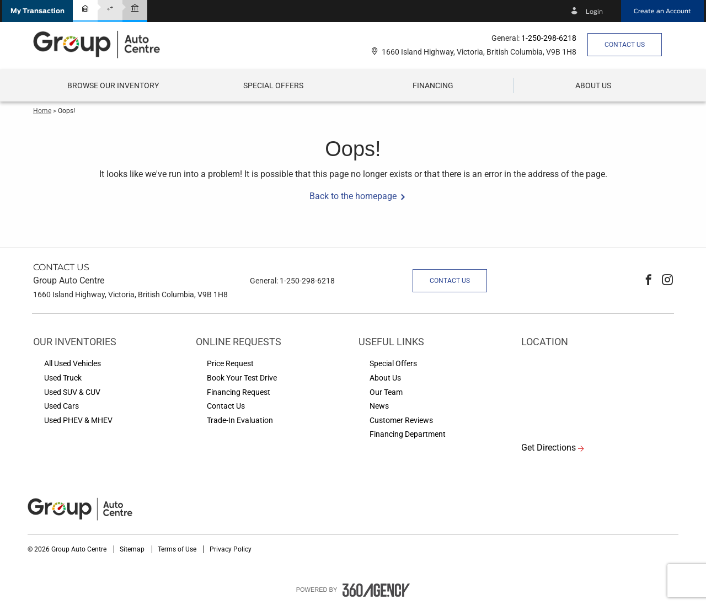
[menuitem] (113, 85)
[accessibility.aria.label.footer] (376, 590)
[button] (37, 11)
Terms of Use (178, 549)
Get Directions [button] (548, 447)
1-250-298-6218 (548, 38)
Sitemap (133, 549)
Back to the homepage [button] (353, 196)
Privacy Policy (231, 549)
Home (42, 111)
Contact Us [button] (625, 45)
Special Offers (273, 85)
